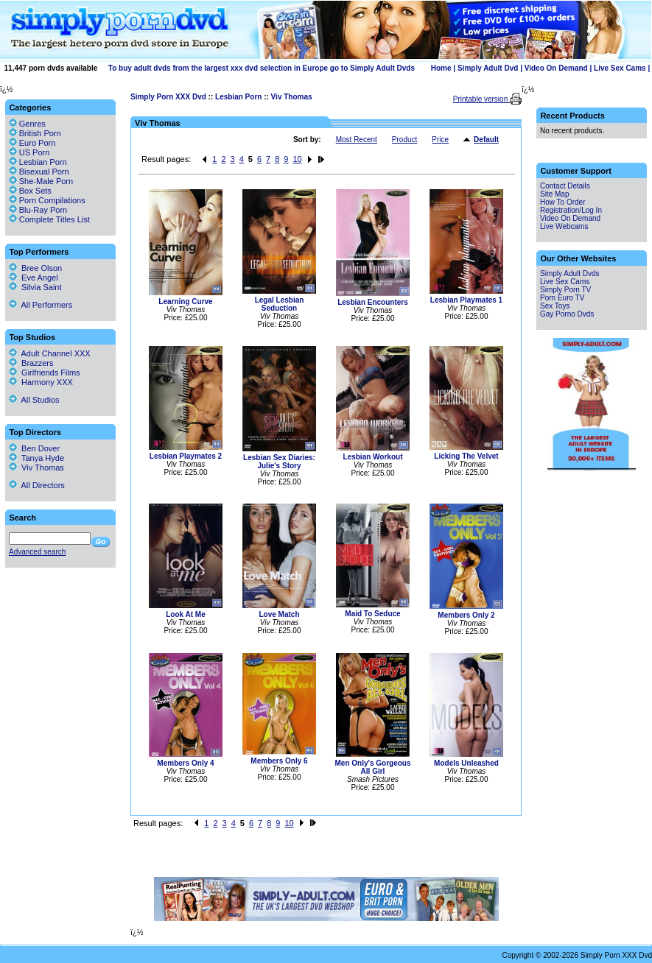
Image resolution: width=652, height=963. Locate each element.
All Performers (40, 304)
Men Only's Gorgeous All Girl (373, 767)
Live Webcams (564, 226)
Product (404, 139)
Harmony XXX (41, 382)
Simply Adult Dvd (488, 68)
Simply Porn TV (565, 290)
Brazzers (31, 363)
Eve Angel (33, 277)
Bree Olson (35, 268)
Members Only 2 (466, 615)
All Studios (34, 399)
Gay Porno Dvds (567, 314)
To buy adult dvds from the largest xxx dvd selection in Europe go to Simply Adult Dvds (261, 68)
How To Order (563, 202)
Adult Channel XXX (50, 353)
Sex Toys (554, 306)
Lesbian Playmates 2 (186, 456)
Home (441, 68)
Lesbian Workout (373, 457)
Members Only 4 (185, 763)
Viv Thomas (291, 97)
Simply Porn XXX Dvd (168, 97)
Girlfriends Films (44, 372)
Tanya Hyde (36, 458)
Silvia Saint (35, 287)
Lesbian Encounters (372, 302)
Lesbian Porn (238, 97)
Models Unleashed (466, 763)
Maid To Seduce (372, 614)
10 (296, 159)
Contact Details (565, 186)
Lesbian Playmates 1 (466, 300)
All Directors (37, 485)
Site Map (554, 194)
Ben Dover (34, 448)
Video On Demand (556, 68)
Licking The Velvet (466, 456)
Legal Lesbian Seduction (279, 304)
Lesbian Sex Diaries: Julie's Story (279, 462)
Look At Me (186, 614)
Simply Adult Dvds (570, 273)
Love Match (279, 614)
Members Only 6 (278, 761)
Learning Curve (185, 301)
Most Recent (356, 139)
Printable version (481, 99)
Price (440, 139)
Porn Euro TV (562, 298)
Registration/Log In (571, 210)
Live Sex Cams (620, 68)
